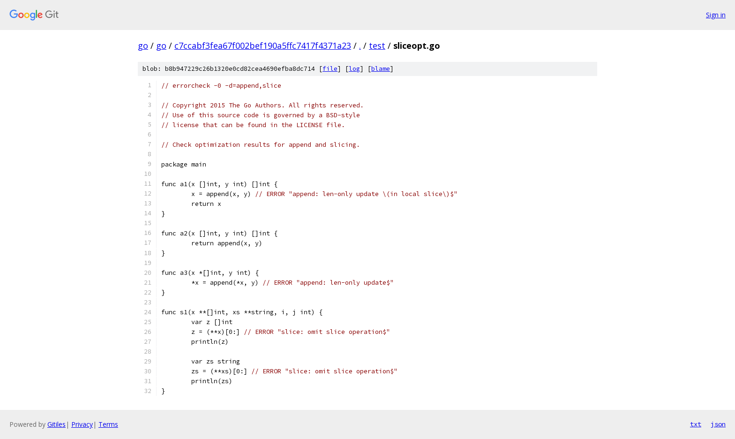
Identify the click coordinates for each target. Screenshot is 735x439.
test (377, 45)
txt (695, 424)
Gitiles (56, 424)
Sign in (716, 14)
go (143, 45)
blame (380, 69)
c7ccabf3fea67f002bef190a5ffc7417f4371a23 (262, 45)
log (354, 69)
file (330, 69)
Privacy (82, 424)
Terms (108, 424)
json (718, 424)
